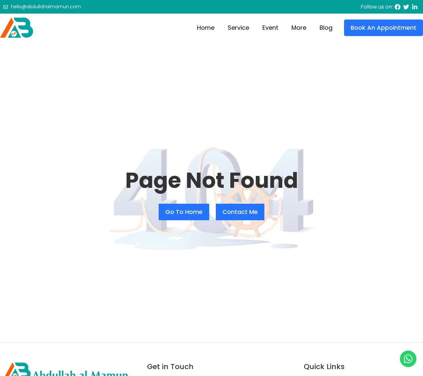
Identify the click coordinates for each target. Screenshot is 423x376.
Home (205, 27)
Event (270, 27)
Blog (326, 27)
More (298, 27)
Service (238, 27)
